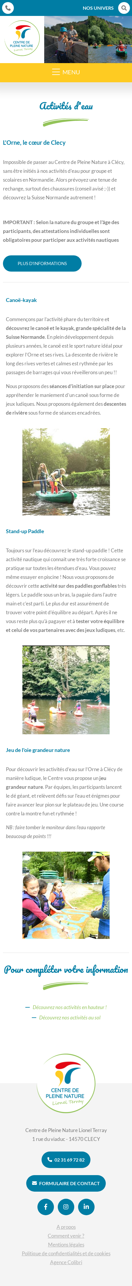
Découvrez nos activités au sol (69, 1017)
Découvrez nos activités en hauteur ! (70, 1007)
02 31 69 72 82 (66, 1159)
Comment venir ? (66, 1236)
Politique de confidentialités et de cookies (66, 1253)
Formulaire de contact (66, 1183)
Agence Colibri (66, 1262)
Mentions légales (66, 1244)
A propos (66, 1227)
